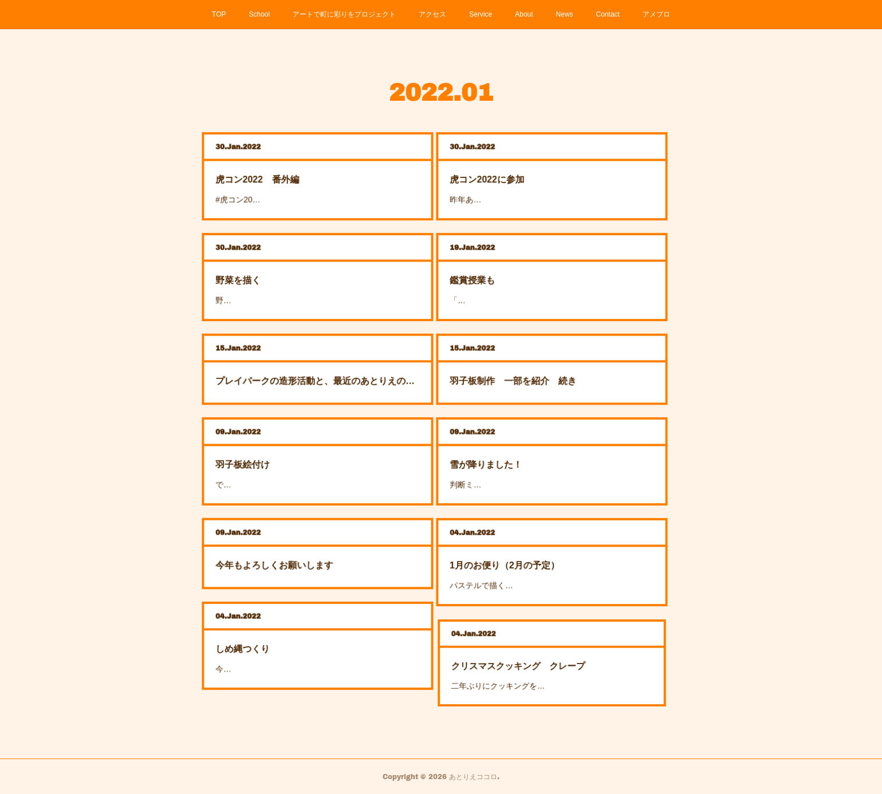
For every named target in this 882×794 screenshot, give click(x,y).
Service (480, 14)
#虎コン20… (287, 185)
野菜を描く (287, 278)
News (564, 14)
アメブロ (656, 14)
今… (281, 655)
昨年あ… (519, 185)
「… (516, 286)
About (524, 14)
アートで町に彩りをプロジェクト (344, 14)
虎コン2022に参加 (527, 177)
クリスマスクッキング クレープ (541, 664)
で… (281, 470)
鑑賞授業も (521, 278)
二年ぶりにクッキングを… (534, 671)
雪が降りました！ (526, 463)
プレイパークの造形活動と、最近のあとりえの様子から (317, 374)
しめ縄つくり (288, 647)
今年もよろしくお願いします (301, 558)
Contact (608, 14)
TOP (219, 14)
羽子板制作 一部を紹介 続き (537, 374)
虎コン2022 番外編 (294, 177)
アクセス (432, 14)
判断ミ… (519, 470)
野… (281, 286)
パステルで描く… (525, 572)
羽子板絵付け (288, 463)
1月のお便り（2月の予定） (533, 564)
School (259, 14)
